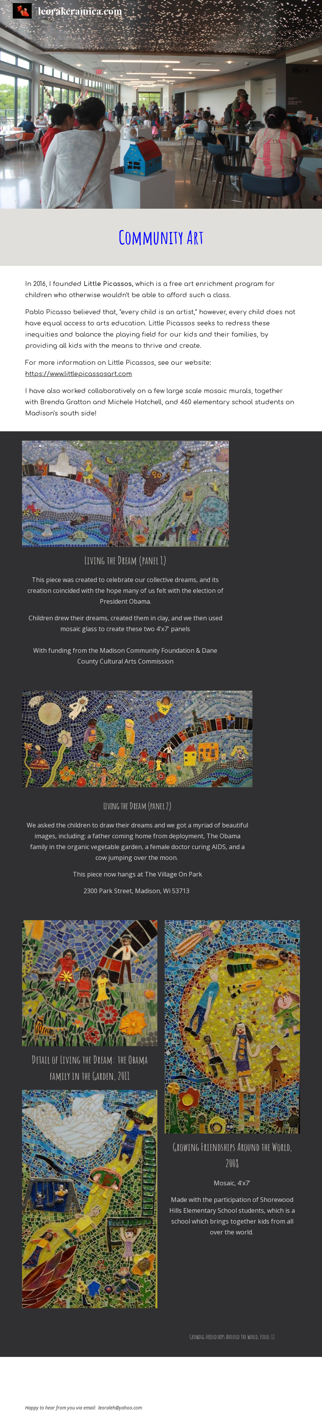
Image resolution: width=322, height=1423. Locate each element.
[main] (161, 237)
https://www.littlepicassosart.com (78, 374)
